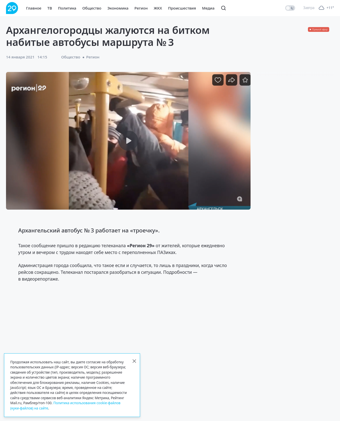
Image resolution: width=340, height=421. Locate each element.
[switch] (290, 8)
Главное (33, 8)
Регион (141, 8)
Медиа (208, 8)
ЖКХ (158, 8)
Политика (67, 8)
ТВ (49, 8)
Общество (91, 8)
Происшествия (182, 8)
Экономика (117, 8)
